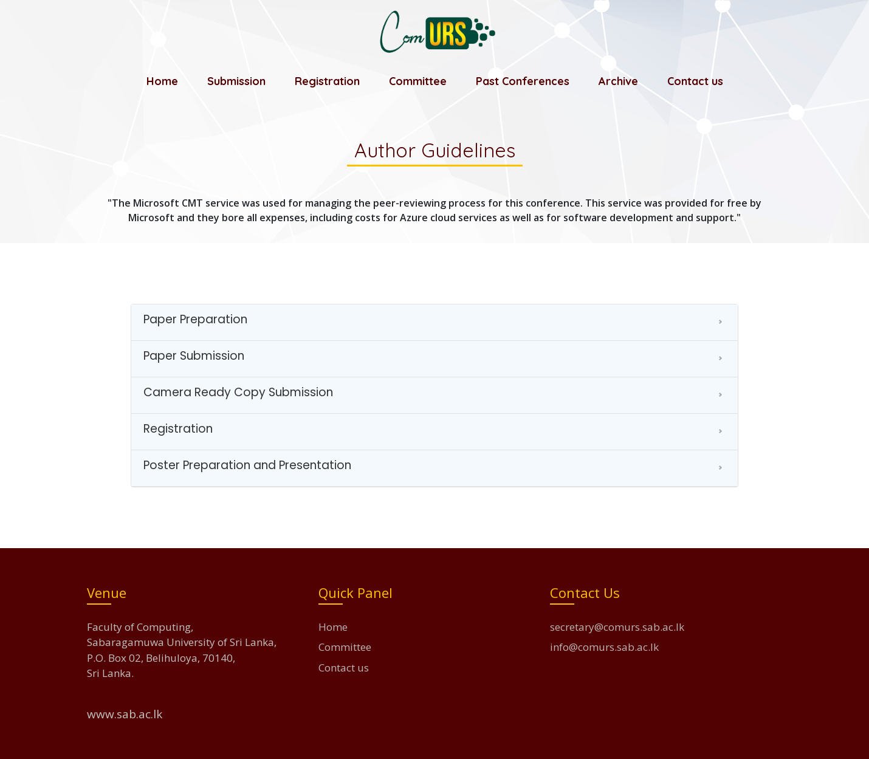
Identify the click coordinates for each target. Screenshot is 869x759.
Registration (327, 81)
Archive (618, 81)
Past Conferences (522, 81)
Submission (236, 81)
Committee (418, 81)
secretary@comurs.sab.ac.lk (617, 627)
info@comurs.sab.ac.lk (604, 647)
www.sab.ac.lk (124, 714)
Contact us (695, 81)
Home (162, 81)
